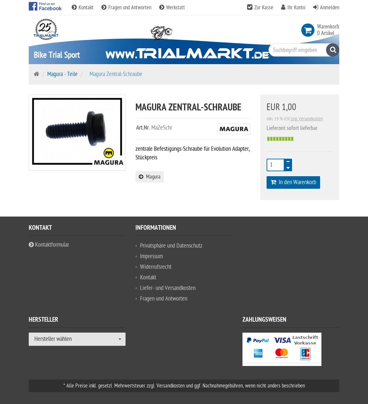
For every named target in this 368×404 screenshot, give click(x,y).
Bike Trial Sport (57, 55)
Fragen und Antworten (127, 8)
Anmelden (329, 8)
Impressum (151, 256)
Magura (150, 177)
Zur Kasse (263, 8)
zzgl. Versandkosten (307, 119)
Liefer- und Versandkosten (168, 288)
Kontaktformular (49, 244)
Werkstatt (172, 8)
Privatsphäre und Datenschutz (171, 245)
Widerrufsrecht (155, 266)
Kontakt (83, 8)
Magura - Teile (62, 74)
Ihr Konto (296, 8)
